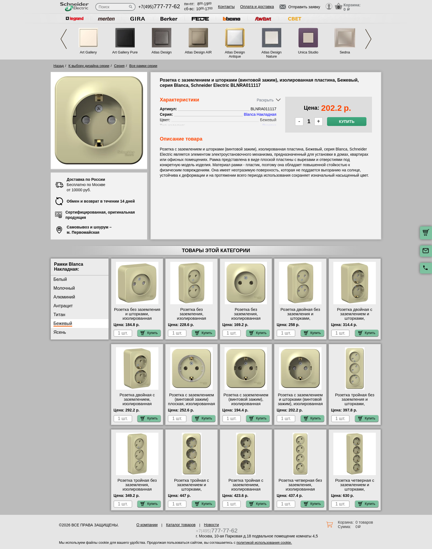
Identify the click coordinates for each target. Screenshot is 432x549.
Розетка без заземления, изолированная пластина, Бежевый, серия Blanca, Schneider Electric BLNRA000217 (192, 320)
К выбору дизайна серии (89, 66)
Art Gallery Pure (124, 52)
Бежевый (62, 323)
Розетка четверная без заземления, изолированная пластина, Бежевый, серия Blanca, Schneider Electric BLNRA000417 (300, 491)
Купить (346, 121)
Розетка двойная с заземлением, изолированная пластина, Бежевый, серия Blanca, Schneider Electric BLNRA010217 (137, 406)
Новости (211, 525)
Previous (63, 39)
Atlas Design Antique (235, 54)
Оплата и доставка (257, 6)
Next (368, 39)
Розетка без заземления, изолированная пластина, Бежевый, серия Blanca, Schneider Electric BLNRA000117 (246, 320)
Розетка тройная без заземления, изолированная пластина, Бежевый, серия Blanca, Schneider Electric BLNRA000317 (137, 491)
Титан (59, 314)
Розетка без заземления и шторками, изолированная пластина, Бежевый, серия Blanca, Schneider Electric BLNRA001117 (137, 320)
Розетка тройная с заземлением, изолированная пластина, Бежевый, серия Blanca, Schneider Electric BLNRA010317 (246, 491)
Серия (119, 66)
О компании (147, 525)
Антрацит (63, 305)
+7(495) (159, 6)
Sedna (345, 52)
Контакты (226, 6)
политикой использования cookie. (264, 542)
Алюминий (64, 297)
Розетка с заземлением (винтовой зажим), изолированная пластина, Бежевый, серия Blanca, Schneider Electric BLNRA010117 (246, 406)
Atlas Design (162, 52)
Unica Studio (308, 52)
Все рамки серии (143, 66)
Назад (58, 66)
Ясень (59, 332)
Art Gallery (88, 52)
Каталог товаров (181, 525)
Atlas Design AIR (198, 52)
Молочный (64, 288)
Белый (60, 279)
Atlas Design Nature (271, 54)
